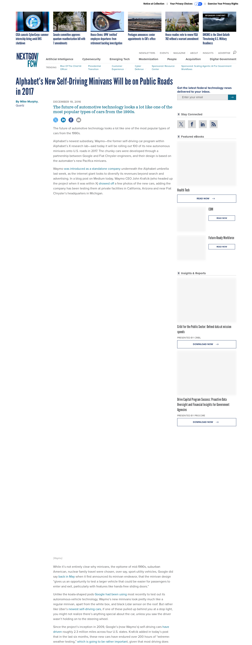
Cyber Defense (139, 67)
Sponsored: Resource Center (163, 67)
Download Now (207, 344)
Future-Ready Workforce (221, 237)
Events (164, 53)
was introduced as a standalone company (92, 168)
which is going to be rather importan (102, 521)
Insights (208, 53)
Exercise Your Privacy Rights (223, 3)
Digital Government (223, 59)
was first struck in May (105, 549)
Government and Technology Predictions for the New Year (113, 591)
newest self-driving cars (85, 489)
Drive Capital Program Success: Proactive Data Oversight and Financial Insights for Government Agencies (203, 404)
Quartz (20, 105)
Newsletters (147, 53)
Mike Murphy (29, 101)
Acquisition (193, 59)
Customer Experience (118, 67)
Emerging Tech (120, 59)
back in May (66, 456)
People (172, 59)
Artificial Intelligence (59, 59)
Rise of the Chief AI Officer (70, 67)
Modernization (148, 59)
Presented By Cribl (189, 337)
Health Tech (183, 190)
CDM (210, 209)
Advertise (224, 53)
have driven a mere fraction (135, 531)
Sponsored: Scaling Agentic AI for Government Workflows (206, 67)
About (194, 53)
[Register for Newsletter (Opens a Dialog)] (232, 97)
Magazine (179, 53)
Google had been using (111, 474)
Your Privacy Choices (186, 4)
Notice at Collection (153, 3)
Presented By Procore (191, 415)
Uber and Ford (95, 563)
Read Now (207, 198)
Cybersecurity (91, 59)
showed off (106, 183)
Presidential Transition (94, 67)
